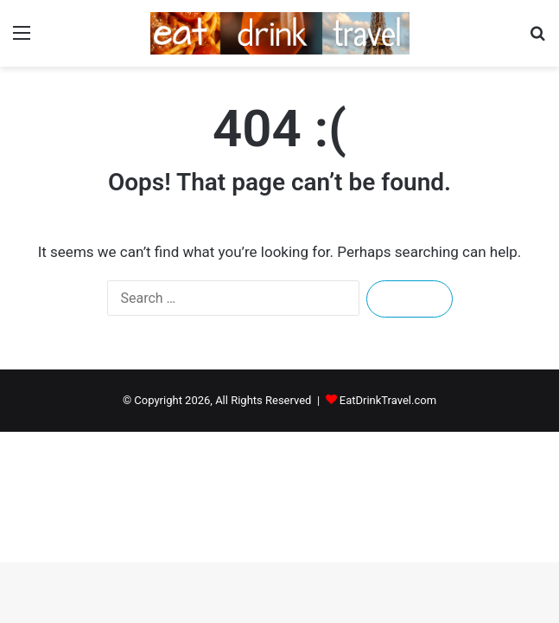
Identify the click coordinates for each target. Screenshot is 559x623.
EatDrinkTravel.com (388, 400)
